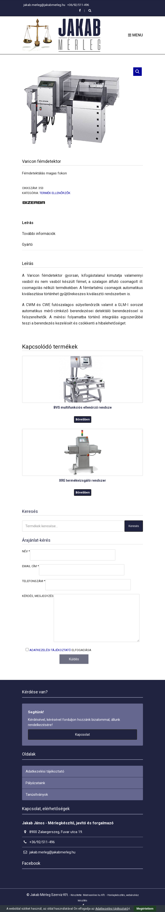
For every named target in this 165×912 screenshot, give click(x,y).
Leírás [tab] (27, 222)
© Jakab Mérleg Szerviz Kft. (48, 895)
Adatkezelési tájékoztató (50, 650)
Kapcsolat (82, 734)
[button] (137, 71)
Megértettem (145, 908)
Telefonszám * (33, 581)
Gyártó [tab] (27, 244)
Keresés (133, 526)
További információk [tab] (38, 233)
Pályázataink (35, 783)
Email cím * (30, 566)
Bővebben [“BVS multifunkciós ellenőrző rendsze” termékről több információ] (83, 419)
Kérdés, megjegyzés (38, 596)
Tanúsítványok (37, 794)
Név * (26, 551)
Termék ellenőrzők (55, 193)
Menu (135, 35)
